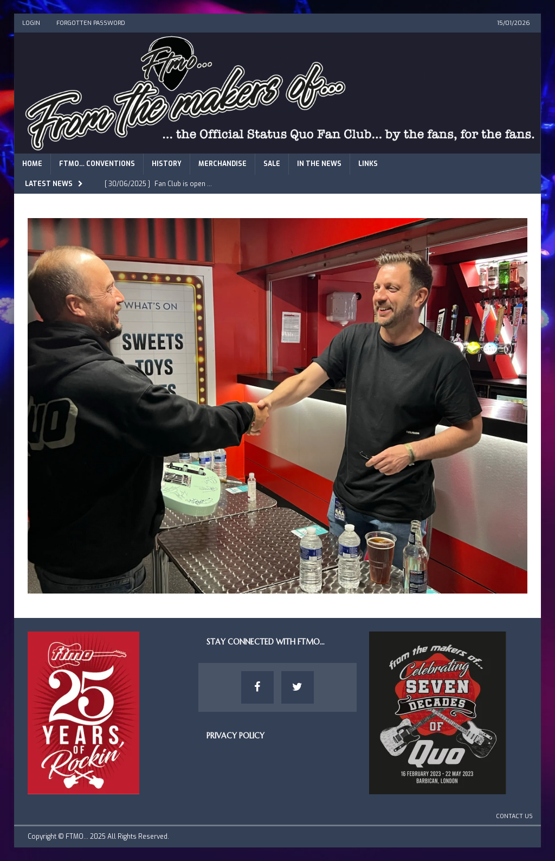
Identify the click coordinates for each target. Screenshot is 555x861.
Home (32, 164)
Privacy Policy (235, 736)
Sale (271, 164)
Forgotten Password (90, 23)
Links (368, 164)
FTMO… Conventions (97, 164)
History (167, 164)
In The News (319, 164)
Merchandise (222, 164)
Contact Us (514, 816)
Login (31, 23)
